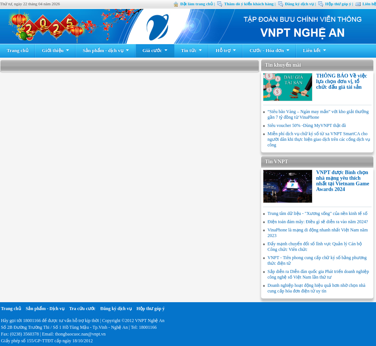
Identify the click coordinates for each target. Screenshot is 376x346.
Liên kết (314, 50)
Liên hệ (369, 3)
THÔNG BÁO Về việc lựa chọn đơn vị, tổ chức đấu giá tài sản (341, 81)
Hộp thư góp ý (151, 308)
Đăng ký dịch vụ (116, 308)
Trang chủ (17, 50)
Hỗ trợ (225, 50)
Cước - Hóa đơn (270, 50)
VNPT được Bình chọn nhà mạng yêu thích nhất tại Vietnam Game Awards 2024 (342, 181)
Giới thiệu (55, 50)
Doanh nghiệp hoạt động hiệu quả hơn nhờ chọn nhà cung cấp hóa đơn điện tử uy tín (317, 288)
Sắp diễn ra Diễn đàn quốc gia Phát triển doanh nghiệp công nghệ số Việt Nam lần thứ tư (318, 274)
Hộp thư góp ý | (339, 3)
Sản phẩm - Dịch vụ (45, 308)
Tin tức (191, 50)
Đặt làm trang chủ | (197, 3)
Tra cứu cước (82, 308)
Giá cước (155, 50)
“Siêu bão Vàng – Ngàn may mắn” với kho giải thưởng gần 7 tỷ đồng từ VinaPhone (318, 114)
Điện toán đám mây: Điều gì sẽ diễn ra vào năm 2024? (318, 221)
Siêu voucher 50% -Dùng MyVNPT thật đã (307, 125)
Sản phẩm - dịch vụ (106, 50)
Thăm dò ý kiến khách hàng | (249, 3)
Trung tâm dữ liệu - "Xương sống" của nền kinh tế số (317, 213)
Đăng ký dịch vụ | (300, 3)
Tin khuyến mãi (283, 65)
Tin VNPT (276, 161)
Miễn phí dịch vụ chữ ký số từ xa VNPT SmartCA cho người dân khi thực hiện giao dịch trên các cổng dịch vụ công (319, 139)
